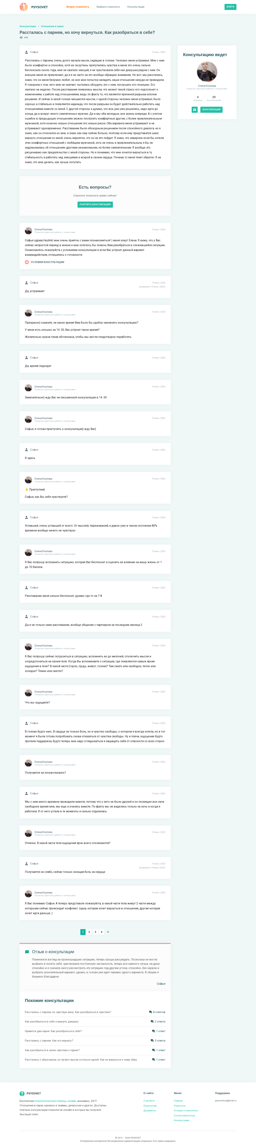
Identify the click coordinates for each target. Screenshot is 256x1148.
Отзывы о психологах (186, 1110)
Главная (178, 1100)
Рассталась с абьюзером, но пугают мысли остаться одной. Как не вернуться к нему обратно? (82, 1059)
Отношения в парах (52, 26)
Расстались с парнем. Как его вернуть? (49, 1040)
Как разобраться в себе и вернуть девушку (51, 1021)
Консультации (28, 26)
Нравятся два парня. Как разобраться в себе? (53, 1031)
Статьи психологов (184, 1115)
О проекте (148, 1100)
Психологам (150, 1105)
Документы (149, 1110)
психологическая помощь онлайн (55, 1101)
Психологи (179, 1105)
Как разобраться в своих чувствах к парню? (52, 1050)
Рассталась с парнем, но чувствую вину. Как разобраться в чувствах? (68, 1012)
